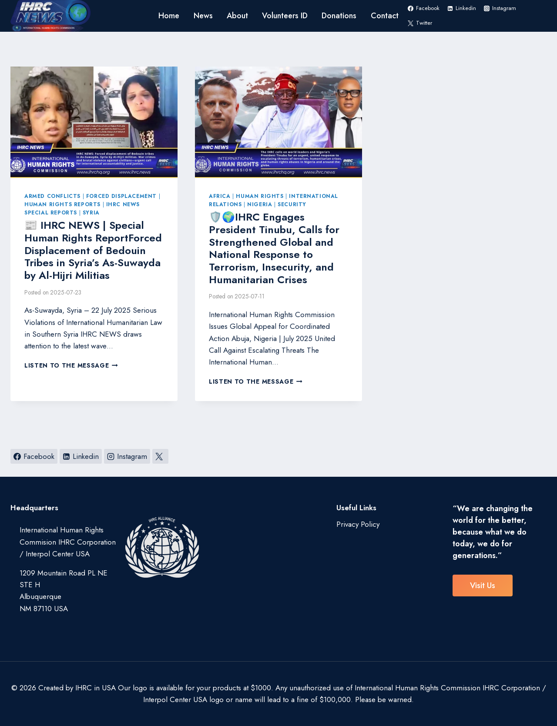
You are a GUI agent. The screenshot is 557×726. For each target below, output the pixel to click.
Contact (385, 15)
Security (292, 204)
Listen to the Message (71, 365)
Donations (339, 15)
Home (168, 15)
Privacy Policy (357, 524)
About (237, 15)
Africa (220, 196)
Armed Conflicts (52, 196)
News (203, 15)
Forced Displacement (121, 196)
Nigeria (259, 204)
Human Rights (259, 196)
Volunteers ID (285, 15)
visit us (482, 585)
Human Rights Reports (62, 204)
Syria (91, 212)
